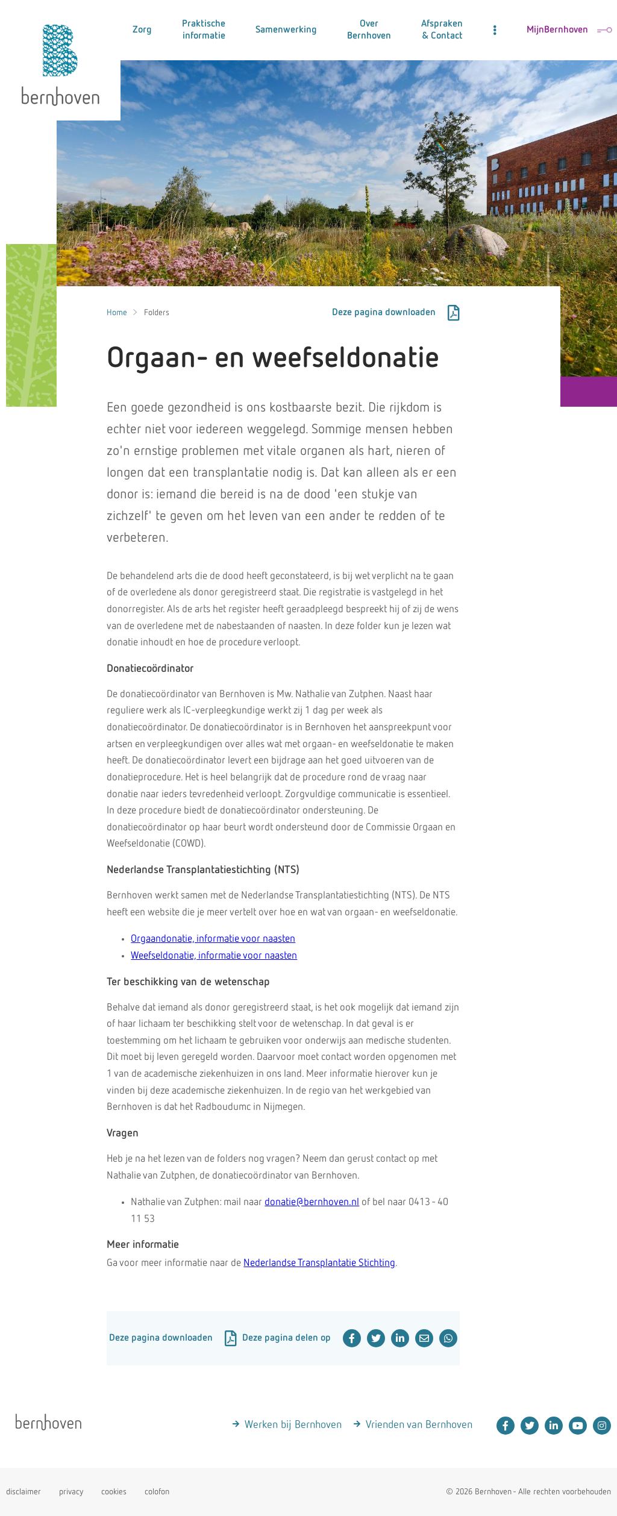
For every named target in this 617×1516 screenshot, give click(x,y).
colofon (157, 1492)
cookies (114, 1492)
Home (117, 313)
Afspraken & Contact (442, 30)
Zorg (142, 30)
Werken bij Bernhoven (293, 1425)
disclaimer (23, 1492)
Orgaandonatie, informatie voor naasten (213, 939)
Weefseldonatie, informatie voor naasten (214, 956)
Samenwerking (286, 30)
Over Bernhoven (369, 30)
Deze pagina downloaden (396, 313)
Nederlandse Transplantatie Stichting (319, 1263)
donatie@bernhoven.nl (312, 1202)
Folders (156, 313)
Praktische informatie (203, 30)
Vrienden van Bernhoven (419, 1425)
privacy (71, 1492)
